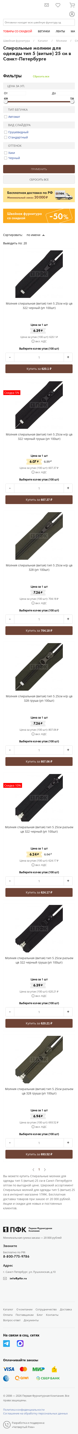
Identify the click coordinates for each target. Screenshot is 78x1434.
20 (27, 243)
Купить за (39, 369)
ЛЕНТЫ (60, 31)
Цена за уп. (15, 86)
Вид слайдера (18, 125)
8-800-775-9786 (16, 1256)
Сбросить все (41, 76)
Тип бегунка (16, 110)
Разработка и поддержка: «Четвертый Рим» (28, 1425)
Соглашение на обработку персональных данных (35, 1413)
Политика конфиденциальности (24, 1409)
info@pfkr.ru (18, 1278)
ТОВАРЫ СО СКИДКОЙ (17, 31)
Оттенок (13, 146)
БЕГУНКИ (44, 31)
